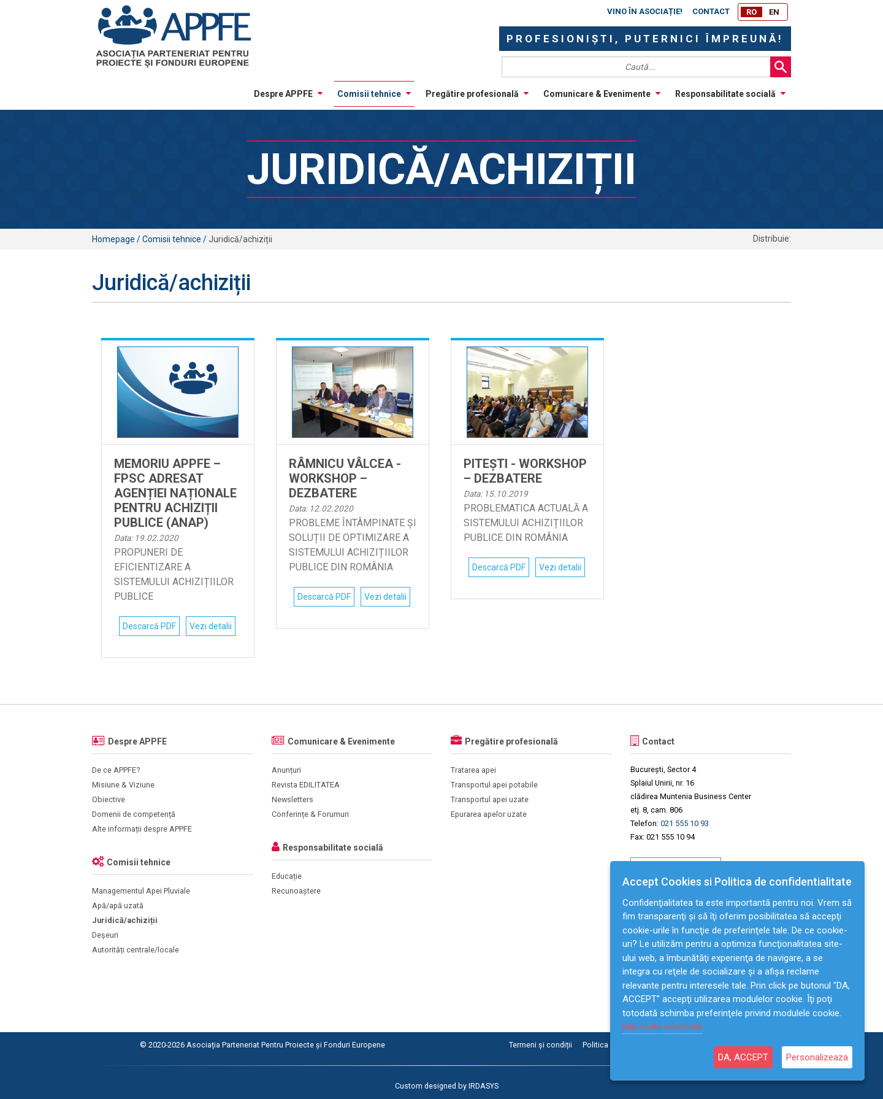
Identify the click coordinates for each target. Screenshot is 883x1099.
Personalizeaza (817, 1057)
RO (751, 12)
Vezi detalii (210, 626)
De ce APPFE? (116, 770)
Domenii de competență (133, 814)
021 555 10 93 (684, 823)
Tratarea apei (473, 770)
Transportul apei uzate (490, 799)
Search (780, 66)
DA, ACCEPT (743, 1057)
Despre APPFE (288, 94)
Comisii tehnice (374, 94)
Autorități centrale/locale (135, 949)
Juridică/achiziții (125, 920)
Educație (287, 876)
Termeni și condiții (540, 1044)
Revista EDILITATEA (306, 784)
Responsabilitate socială (730, 94)
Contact (711, 11)
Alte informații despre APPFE (142, 828)
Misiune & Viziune (123, 784)
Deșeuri (105, 935)
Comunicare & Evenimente (601, 94)
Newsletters (292, 799)
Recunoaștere (296, 890)
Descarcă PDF (149, 626)
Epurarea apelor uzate (489, 814)
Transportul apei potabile (494, 784)
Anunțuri (286, 770)
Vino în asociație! (644, 11)
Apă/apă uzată (117, 905)
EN (774, 12)
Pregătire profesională (477, 94)
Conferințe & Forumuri (310, 814)
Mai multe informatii (662, 1026)
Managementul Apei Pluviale (141, 890)
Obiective (108, 799)
